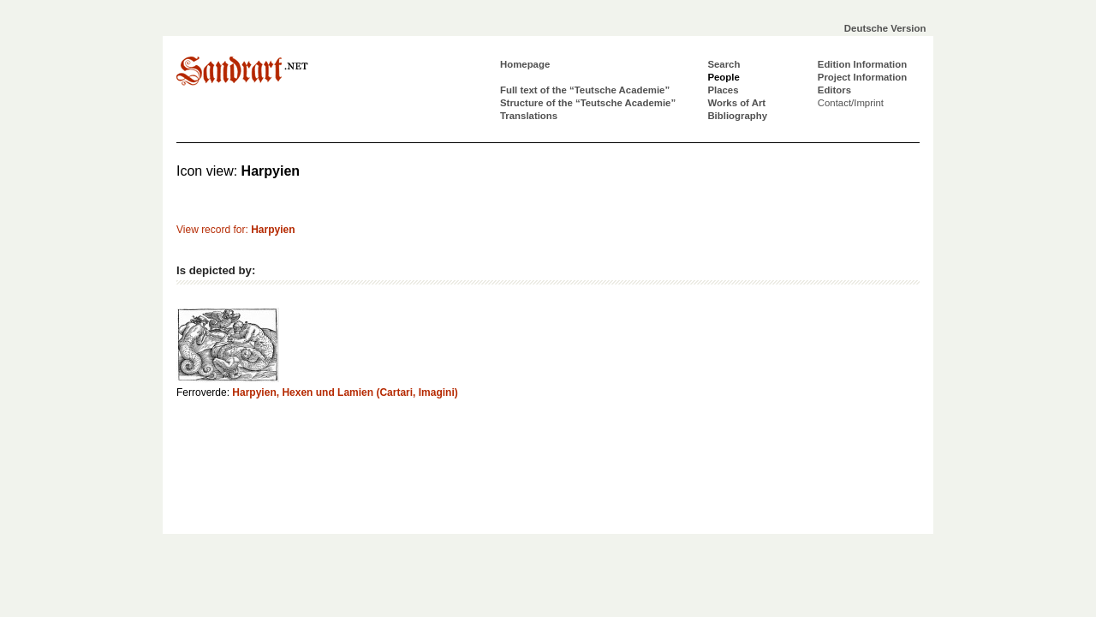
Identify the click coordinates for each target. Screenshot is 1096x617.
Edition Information (862, 64)
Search (723, 64)
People (723, 77)
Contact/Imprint (851, 103)
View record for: (235, 230)
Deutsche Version (885, 28)
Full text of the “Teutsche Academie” (585, 90)
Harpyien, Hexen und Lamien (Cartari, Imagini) (344, 392)
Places (722, 90)
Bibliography (737, 116)
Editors (834, 90)
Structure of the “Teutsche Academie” (588, 103)
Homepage (525, 64)
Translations (528, 116)
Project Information (862, 77)
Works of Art (736, 103)
